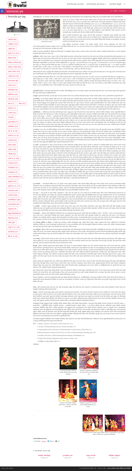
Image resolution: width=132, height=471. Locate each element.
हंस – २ (9, 30)
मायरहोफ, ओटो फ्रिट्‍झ (44, 455)
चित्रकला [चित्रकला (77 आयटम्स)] (12, 108)
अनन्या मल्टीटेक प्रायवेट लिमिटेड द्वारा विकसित (119, 468)
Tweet (43, 441)
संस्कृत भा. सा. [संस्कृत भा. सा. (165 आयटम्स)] (14, 227)
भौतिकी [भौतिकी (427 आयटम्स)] (12, 154)
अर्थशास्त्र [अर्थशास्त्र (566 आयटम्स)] (12, 39)
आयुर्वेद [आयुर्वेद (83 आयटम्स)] (11, 49)
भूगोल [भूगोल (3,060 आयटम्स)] (12, 145)
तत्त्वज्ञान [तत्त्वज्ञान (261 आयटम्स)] (12, 113)
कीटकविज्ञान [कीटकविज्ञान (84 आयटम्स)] (13, 90)
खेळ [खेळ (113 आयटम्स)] (11, 104)
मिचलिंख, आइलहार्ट (114, 455)
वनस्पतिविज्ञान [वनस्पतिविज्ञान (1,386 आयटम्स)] (14, 200)
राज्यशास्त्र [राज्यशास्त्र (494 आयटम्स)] (12, 195)
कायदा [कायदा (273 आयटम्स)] (11, 85)
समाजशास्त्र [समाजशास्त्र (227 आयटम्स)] (13, 232)
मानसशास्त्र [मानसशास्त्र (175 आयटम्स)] (13, 172)
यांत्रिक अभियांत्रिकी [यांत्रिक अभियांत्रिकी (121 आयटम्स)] (15, 177)
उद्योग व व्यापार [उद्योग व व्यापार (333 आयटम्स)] (14, 71)
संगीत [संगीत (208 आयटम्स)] (11, 223)
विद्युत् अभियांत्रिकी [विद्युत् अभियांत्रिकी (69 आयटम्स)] (14, 213)
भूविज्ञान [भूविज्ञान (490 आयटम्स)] (12, 149)
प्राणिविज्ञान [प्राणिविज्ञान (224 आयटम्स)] (13, 126)
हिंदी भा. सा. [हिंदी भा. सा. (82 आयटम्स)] (13, 236)
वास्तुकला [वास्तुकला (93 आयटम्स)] (12, 209)
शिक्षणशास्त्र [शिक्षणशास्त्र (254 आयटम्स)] (13, 218)
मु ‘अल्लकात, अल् (67, 455)
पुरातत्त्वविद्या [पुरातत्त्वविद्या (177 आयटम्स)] (13, 122)
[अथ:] (111, 11)
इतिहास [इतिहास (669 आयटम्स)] (12, 58)
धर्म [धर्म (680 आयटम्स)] (11, 117)
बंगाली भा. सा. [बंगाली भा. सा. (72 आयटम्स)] (13, 136)
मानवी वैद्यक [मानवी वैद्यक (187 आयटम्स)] (13, 168)
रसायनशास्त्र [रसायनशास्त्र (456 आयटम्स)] (13, 190)
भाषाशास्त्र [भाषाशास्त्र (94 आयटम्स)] (12, 140)
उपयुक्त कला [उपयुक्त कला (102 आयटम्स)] (13, 76)
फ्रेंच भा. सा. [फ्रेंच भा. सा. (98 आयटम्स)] (12, 131)
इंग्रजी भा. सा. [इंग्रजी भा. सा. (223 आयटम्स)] (13, 53)
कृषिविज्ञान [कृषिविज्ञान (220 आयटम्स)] (13, 94)
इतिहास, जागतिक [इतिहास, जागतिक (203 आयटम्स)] (14, 62)
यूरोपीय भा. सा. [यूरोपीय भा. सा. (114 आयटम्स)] (14, 186)
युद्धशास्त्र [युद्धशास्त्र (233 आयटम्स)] (12, 181)
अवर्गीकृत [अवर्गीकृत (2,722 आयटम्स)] (13, 44)
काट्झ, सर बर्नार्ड (90, 455)
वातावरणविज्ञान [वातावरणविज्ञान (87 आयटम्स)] (13, 204)
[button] (2, 11)
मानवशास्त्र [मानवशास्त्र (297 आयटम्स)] (12, 163)
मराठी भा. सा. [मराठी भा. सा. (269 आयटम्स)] (13, 158)
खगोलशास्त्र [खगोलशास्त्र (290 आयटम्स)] (13, 99)
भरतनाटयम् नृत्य (122, 11)
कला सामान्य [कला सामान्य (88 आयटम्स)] (13, 81)
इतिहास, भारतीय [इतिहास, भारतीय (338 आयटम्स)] (14, 67)
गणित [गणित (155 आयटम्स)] (22, 104)
